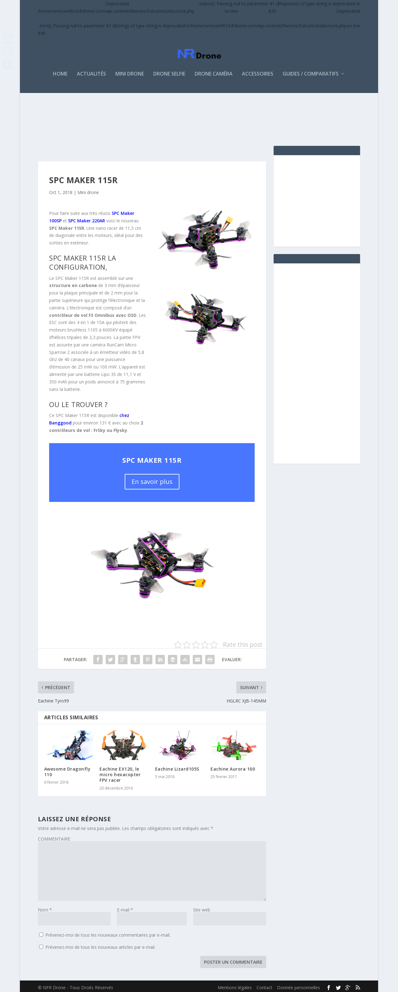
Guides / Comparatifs (311, 71)
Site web (201, 907)
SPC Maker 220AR (86, 218)
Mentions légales (235, 985)
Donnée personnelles (298, 985)
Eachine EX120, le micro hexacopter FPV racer (120, 771)
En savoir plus (152, 479)
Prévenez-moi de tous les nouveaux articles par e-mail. (100, 944)
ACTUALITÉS (91, 71)
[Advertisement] (151, 117)
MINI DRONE (129, 71)
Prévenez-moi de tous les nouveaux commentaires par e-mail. (107, 932)
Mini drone (88, 189)
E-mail (125, 907)
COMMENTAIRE (54, 836)
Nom (45, 907)
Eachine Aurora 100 (233, 766)
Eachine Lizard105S (177, 766)
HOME (60, 71)
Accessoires (257, 71)
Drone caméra (214, 71)
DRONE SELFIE (169, 71)
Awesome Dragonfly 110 (67, 769)
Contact (264, 985)
